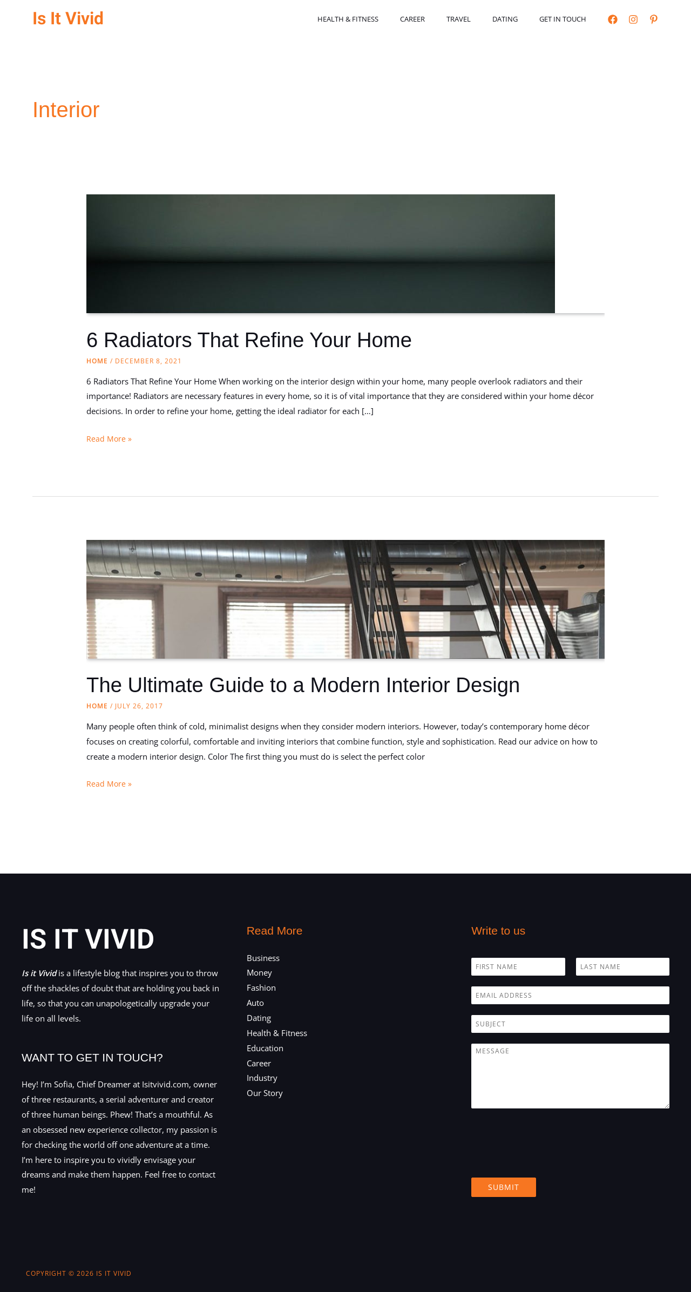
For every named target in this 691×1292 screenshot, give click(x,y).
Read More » (109, 439)
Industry (262, 1077)
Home (97, 361)
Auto (255, 1002)
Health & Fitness (381, 19)
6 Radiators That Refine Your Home (256, 339)
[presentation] (553, 1159)
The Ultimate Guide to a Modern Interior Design (313, 684)
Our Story (265, 1092)
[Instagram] (633, 19)
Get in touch (566, 19)
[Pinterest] (654, 19)
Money (259, 972)
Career (438, 19)
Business (263, 957)
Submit (503, 1187)
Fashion (261, 987)
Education (265, 1048)
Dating (516, 19)
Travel (477, 19)
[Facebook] (613, 19)
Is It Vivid (68, 18)
